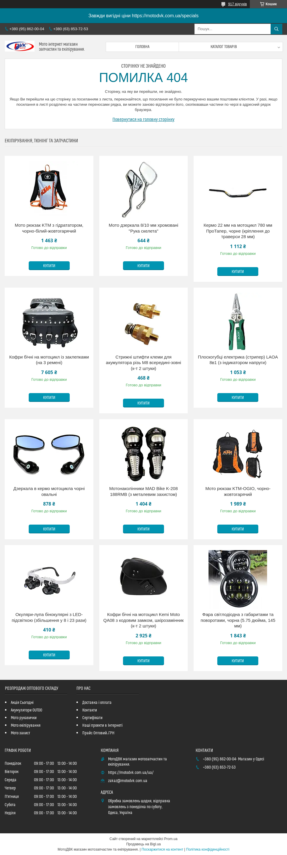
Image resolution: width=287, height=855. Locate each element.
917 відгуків (237, 4)
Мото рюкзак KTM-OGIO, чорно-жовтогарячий (237, 491)
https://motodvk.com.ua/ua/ (130, 772)
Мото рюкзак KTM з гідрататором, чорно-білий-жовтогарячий (49, 228)
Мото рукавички (24, 718)
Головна (142, 47)
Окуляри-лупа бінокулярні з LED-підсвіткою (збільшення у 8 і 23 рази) (49, 617)
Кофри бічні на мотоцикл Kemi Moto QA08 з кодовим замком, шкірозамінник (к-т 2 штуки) (143, 620)
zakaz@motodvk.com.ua (127, 781)
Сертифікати (92, 718)
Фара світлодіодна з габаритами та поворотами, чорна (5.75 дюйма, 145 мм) (238, 620)
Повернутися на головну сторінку (143, 119)
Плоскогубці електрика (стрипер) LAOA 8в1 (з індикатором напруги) (238, 359)
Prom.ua (170, 839)
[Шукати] (276, 29)
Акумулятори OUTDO (26, 710)
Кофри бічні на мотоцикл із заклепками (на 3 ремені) (49, 359)
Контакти (89, 710)
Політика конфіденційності (208, 849)
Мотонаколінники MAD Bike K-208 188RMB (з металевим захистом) (143, 491)
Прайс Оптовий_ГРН (98, 733)
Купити (49, 266)
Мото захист (20, 733)
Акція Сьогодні (22, 702)
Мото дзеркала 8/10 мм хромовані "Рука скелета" (143, 228)
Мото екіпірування (25, 725)
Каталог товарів (224, 47)
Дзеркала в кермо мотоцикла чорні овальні (49, 491)
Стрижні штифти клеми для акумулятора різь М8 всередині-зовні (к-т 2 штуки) (143, 362)
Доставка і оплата (97, 702)
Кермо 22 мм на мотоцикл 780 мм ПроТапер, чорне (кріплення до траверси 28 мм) (238, 231)
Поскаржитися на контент (162, 849)
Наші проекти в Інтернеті (102, 725)
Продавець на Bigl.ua (143, 844)
